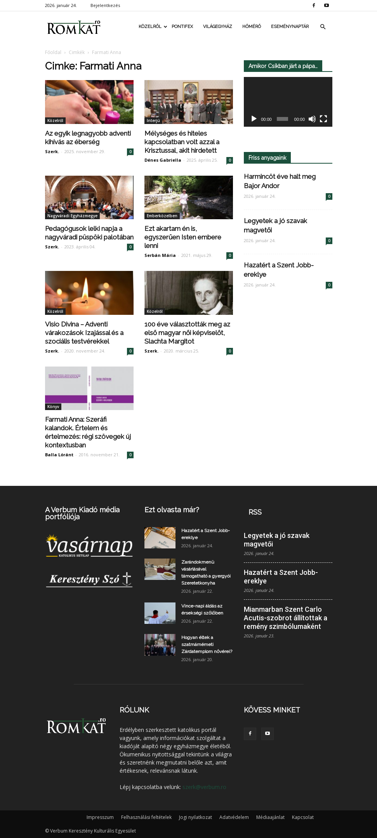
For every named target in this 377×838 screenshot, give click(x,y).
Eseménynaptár (290, 26)
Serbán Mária (160, 255)
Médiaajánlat (270, 817)
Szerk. (52, 151)
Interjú (153, 120)
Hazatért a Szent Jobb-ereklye (281, 576)
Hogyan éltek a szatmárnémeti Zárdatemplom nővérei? (206, 644)
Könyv (53, 406)
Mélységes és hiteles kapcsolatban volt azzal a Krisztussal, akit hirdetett (181, 141)
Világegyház (217, 26)
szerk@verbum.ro (204, 787)
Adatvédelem (234, 817)
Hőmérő (251, 26)
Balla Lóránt (59, 454)
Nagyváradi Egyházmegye (72, 215)
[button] (323, 26)
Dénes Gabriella (162, 160)
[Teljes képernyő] (323, 119)
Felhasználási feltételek (146, 817)
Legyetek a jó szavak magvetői (276, 539)
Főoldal (53, 52)
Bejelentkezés (105, 5)
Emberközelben (162, 215)
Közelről (153, 26)
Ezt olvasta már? (171, 510)
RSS (255, 512)
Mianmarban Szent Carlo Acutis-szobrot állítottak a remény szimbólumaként (285, 617)
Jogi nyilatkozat (195, 817)
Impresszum (100, 817)
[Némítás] (312, 119)
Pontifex (182, 26)
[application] (288, 102)
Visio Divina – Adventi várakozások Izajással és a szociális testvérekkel (84, 332)
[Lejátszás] (254, 119)
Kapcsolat (303, 817)
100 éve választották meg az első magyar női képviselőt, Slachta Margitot (187, 332)
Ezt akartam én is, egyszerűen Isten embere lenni (182, 237)
